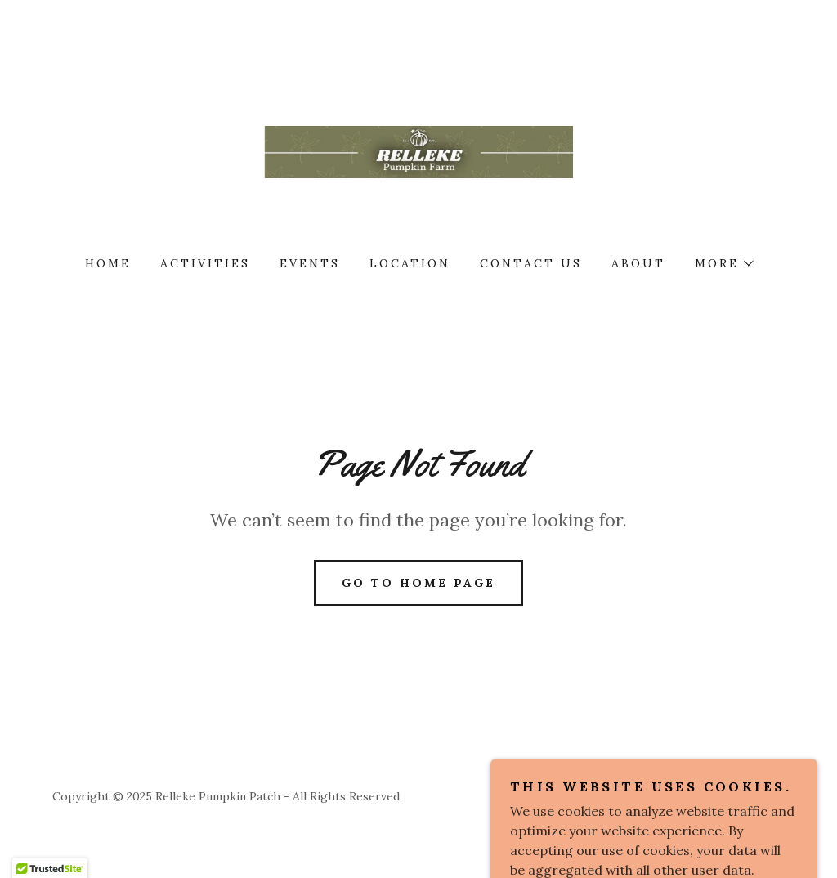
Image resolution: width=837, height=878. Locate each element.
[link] (418, 150)
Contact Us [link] (531, 263)
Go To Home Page (418, 583)
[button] (723, 263)
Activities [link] (205, 263)
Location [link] (410, 263)
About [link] (638, 263)
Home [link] (108, 263)
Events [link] (310, 263)
